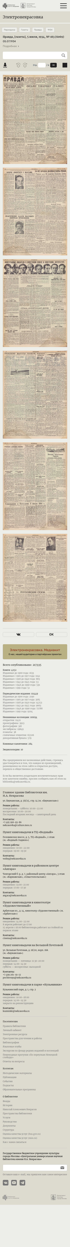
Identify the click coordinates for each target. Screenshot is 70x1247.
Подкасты (8, 1094)
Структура (8, 1138)
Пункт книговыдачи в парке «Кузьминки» (32, 993)
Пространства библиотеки (17, 1122)
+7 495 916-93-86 (12, 830)
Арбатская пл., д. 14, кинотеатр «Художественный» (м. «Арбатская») (33, 920)
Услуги (6, 1126)
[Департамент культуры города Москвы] (28, 4)
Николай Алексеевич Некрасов (20, 1118)
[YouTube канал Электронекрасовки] (15, 1191)
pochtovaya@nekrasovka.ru (17, 986)
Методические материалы (17, 1081)
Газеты (24, 30)
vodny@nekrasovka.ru (14, 867)
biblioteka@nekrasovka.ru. (17, 790)
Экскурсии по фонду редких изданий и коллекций (31, 1059)
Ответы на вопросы (14, 1070)
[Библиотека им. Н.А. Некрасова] (11, 4)
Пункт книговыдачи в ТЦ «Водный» (28, 840)
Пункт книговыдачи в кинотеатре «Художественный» (27, 912)
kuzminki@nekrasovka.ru (16, 1019)
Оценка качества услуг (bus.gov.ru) (22, 1142)
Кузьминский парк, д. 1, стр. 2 (19, 998)
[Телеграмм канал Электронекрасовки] (24, 1191)
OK (53, 65)
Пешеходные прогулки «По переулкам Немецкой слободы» (30, 1064)
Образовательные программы (19, 1098)
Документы (9, 1134)
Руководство (10, 1130)
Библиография (11, 1051)
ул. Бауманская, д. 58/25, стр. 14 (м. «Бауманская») (30, 809)
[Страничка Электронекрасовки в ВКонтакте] (7, 1191)
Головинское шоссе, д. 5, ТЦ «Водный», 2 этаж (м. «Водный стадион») (29, 847)
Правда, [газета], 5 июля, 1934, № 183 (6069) (33, 36)
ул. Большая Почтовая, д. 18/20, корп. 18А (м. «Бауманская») (25, 960)
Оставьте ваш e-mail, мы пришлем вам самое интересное (35, 1183)
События (8, 1089)
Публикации (9, 1085)
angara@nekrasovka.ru (15, 904)
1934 (50, 30)
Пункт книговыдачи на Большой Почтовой (33, 953)
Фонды (6, 1109)
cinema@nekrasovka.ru (15, 946)
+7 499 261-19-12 (12, 983)
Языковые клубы (12, 1055)
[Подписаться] (61, 1176)
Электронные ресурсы (15, 1042)
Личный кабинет (12, 1038)
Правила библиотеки (14, 1034)
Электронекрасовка (23, 17)
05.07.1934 (9, 41)
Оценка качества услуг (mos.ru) (20, 1146)
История (7, 1113)
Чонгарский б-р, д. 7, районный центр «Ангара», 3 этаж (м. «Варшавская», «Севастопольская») (34, 884)
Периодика (9, 30)
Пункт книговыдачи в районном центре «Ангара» (31, 875)
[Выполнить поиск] (62, 55)
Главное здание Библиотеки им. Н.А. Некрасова (25, 802)
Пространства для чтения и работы (22, 1047)
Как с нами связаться (14, 1150)
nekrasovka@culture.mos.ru (17, 833)
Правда (38, 30)
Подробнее (11, 46)
